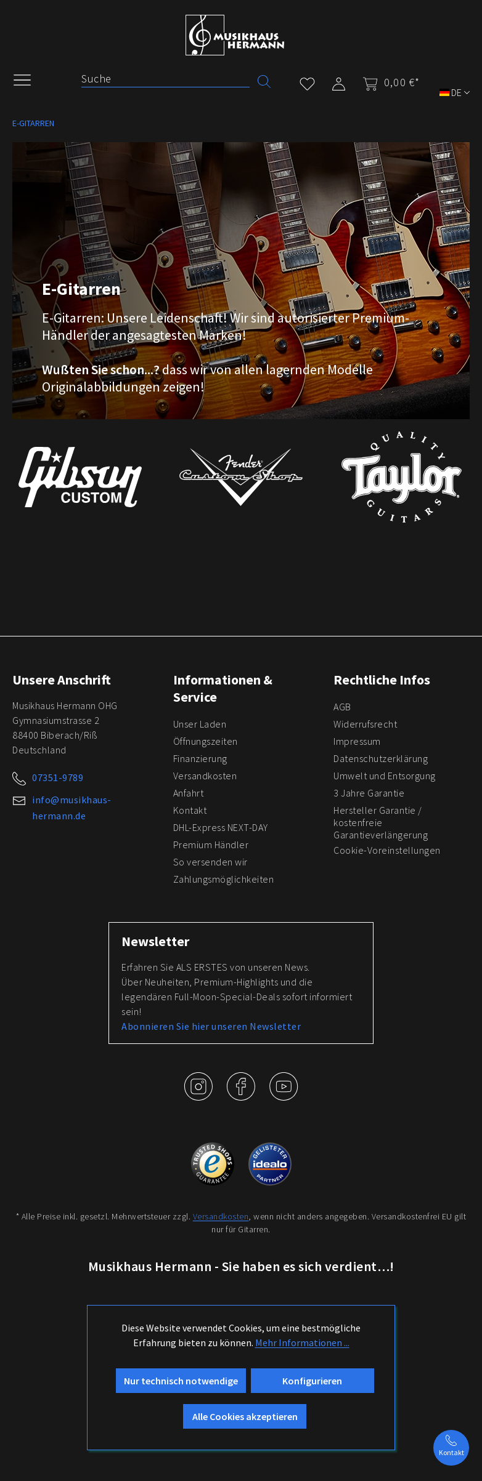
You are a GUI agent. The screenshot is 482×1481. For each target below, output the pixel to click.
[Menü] (28, 78)
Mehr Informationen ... (302, 1342)
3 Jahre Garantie (368, 793)
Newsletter (155, 941)
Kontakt (190, 810)
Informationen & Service (222, 688)
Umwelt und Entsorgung (384, 775)
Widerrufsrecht (365, 724)
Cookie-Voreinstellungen (387, 850)
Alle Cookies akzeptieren (245, 1416)
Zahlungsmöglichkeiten (223, 879)
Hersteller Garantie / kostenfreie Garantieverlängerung (380, 822)
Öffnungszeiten (205, 741)
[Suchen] (264, 80)
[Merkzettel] (307, 81)
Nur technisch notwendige (181, 1381)
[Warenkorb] (387, 82)
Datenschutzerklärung (380, 758)
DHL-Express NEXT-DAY (220, 827)
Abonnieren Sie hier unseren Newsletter (211, 1026)
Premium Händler (211, 844)
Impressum (357, 741)
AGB (342, 706)
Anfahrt (188, 793)
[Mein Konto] (338, 81)
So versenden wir (210, 862)
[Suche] (165, 78)
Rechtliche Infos (381, 679)
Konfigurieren (312, 1381)
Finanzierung (200, 758)
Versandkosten (205, 775)
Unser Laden (200, 724)
